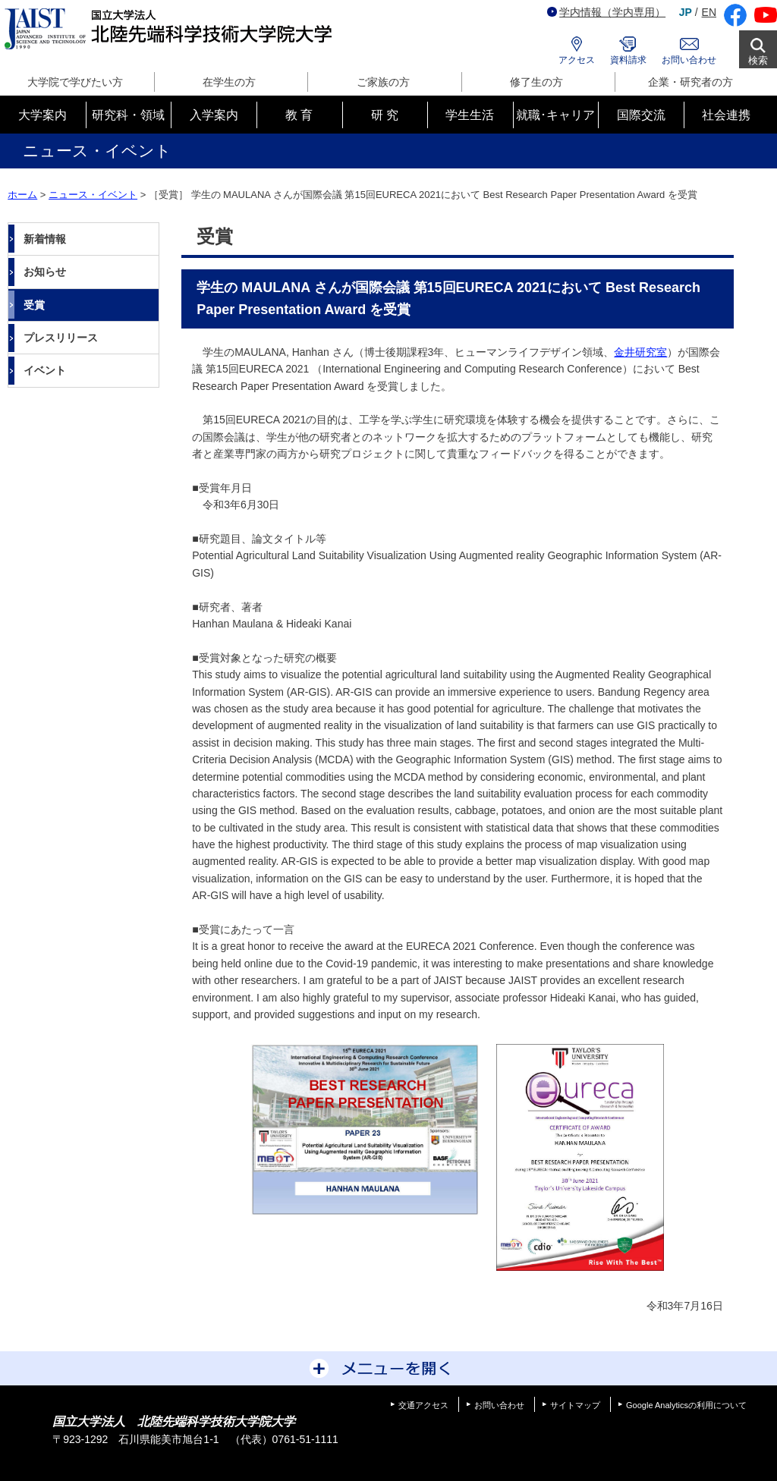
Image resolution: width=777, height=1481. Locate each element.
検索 (758, 60)
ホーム (22, 194)
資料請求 (628, 60)
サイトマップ (575, 1405)
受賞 (34, 305)
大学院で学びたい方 (75, 82)
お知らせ (45, 272)
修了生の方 (536, 82)
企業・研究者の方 (690, 82)
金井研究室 (640, 352)
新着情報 (45, 239)
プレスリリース (61, 338)
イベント (45, 370)
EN (709, 12)
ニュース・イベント (93, 194)
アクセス (576, 60)
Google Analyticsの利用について (686, 1405)
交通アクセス (423, 1405)
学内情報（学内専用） (606, 12)
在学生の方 (229, 82)
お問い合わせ (689, 60)
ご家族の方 (383, 82)
